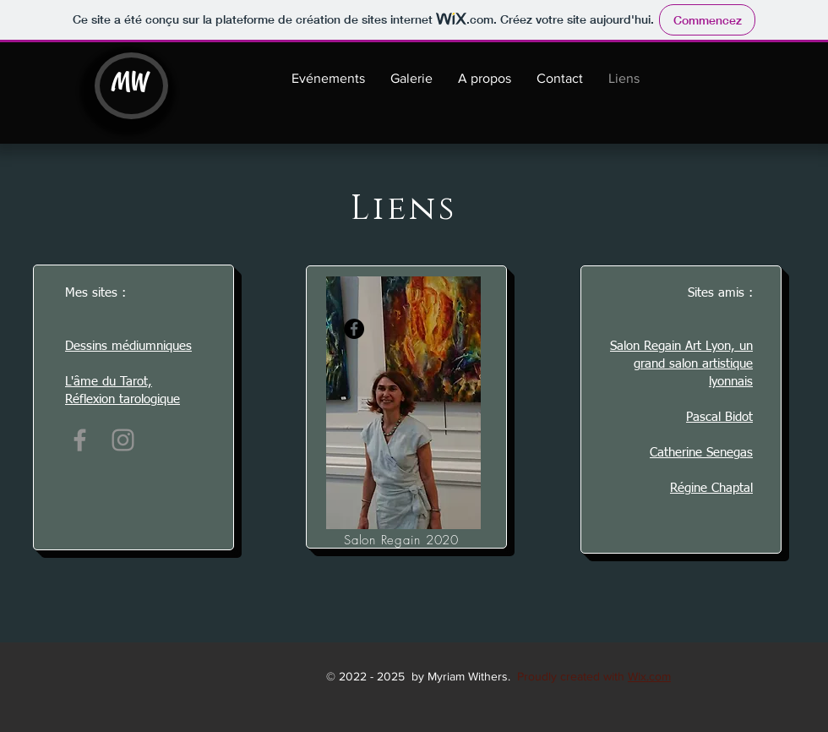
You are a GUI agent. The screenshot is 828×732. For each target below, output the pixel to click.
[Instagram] (123, 440)
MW (130, 81)
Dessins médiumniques (128, 346)
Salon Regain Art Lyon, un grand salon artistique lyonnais (681, 364)
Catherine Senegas (701, 452)
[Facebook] (80, 440)
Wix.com (649, 676)
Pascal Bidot (719, 417)
